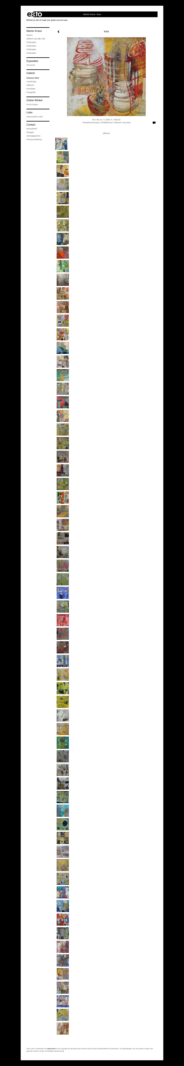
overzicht (30, 65)
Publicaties (31, 42)
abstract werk (32, 78)
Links (29, 112)
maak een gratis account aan (54, 20)
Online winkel (34, 100)
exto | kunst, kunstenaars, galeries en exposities (34, 14)
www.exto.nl (51, 1049)
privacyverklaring (34, 139)
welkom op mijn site (35, 39)
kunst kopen (32, 104)
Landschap (31, 81)
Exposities (32, 61)
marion (29, 35)
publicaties (31, 53)
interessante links (34, 116)
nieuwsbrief (31, 129)
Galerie (30, 73)
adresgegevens (33, 136)
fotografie (31, 92)
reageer (30, 132)
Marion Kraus (89, 14)
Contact (30, 124)
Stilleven (30, 85)
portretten (30, 89)
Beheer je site (32, 20)
